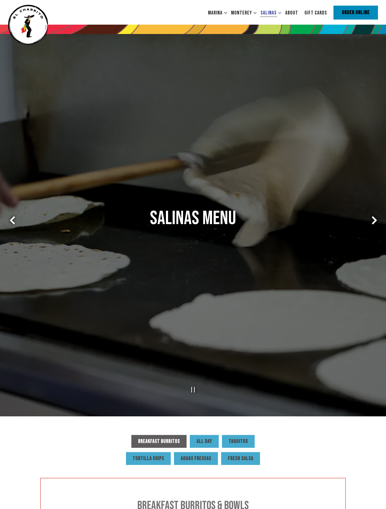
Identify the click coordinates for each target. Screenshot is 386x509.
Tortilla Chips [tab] (148, 433)
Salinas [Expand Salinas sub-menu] (269, 12)
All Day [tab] (204, 416)
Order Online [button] (356, 12)
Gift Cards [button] (316, 13)
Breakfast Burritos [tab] (159, 416)
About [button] (291, 13)
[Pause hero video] (193, 363)
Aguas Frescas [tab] (196, 433)
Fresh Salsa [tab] (240, 433)
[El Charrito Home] (37, 24)
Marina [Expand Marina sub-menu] (216, 12)
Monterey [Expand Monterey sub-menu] (243, 12)
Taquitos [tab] (238, 416)
